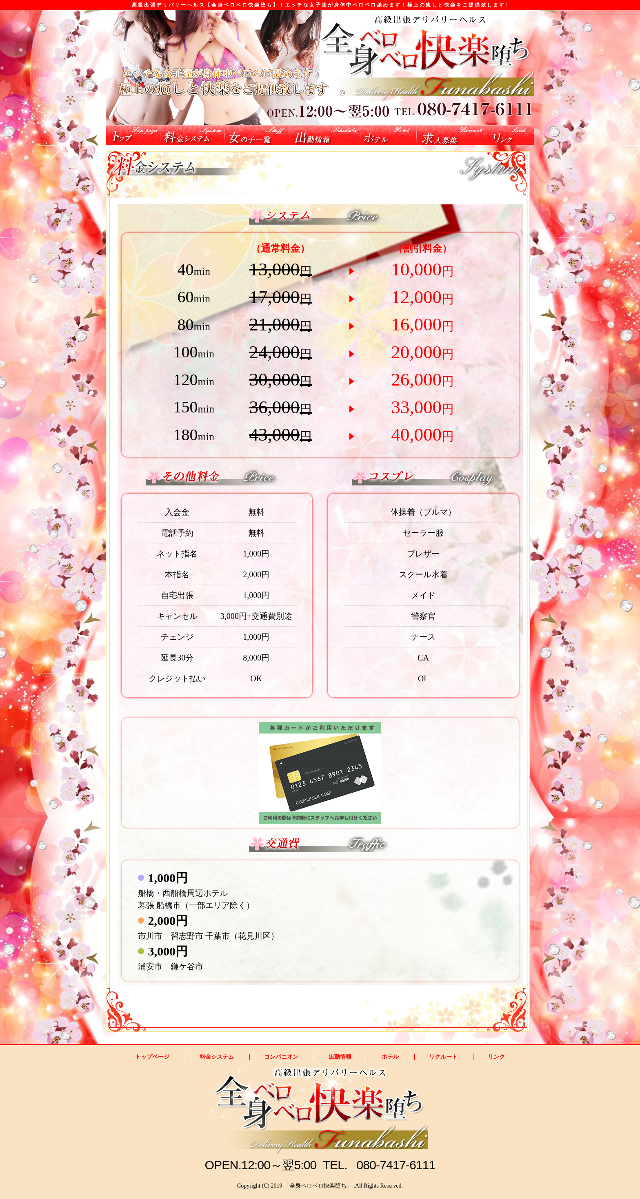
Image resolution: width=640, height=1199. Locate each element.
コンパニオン (281, 1057)
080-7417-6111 (395, 1165)
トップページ (152, 1057)
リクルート (443, 1057)
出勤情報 (340, 1057)
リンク (496, 1057)
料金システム (217, 1057)
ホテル (390, 1057)
